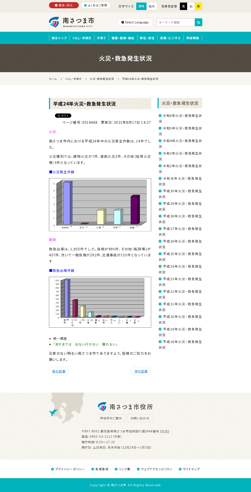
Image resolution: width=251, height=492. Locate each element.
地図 (164, 431)
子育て (101, 38)
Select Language (135, 22)
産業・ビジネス (170, 38)
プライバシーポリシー (68, 469)
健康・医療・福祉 (123, 38)
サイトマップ (189, 469)
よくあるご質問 (95, 5)
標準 (141, 6)
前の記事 (59, 371)
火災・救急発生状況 (180, 103)
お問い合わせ (140, 418)
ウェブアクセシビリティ (154, 469)
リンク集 (123, 469)
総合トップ (59, 38)
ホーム (53, 78)
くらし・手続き (81, 38)
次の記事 (141, 371)
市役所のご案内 (111, 418)
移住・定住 (147, 38)
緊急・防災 (64, 5)
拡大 (152, 6)
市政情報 (192, 38)
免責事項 (99, 469)
